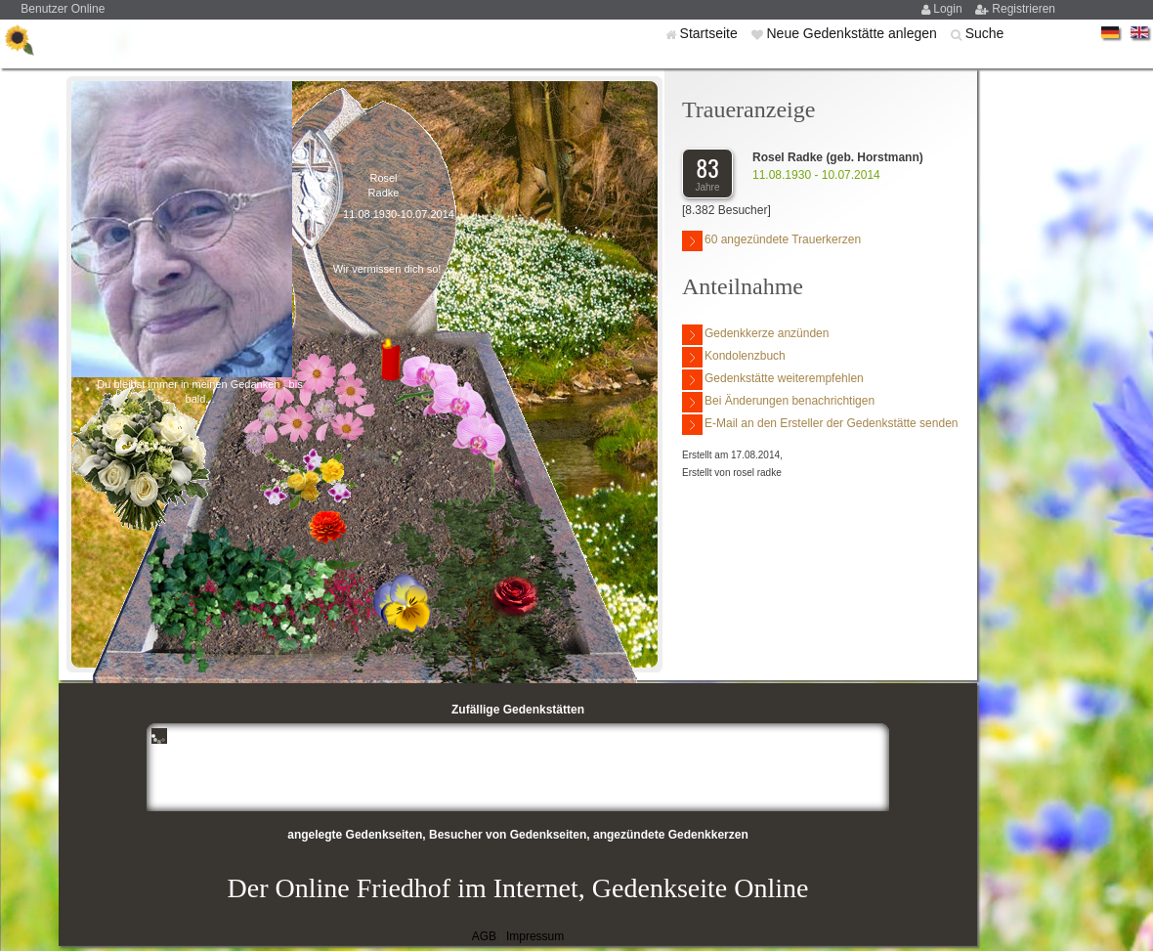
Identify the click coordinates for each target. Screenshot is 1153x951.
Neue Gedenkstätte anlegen (853, 33)
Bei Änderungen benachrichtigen (778, 402)
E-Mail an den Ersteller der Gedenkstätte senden (820, 424)
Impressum (535, 936)
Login (949, 9)
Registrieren (1023, 9)
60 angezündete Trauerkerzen (771, 241)
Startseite (711, 33)
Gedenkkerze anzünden (755, 334)
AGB (484, 936)
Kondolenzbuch (734, 357)
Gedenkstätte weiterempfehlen (773, 379)
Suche (984, 33)
